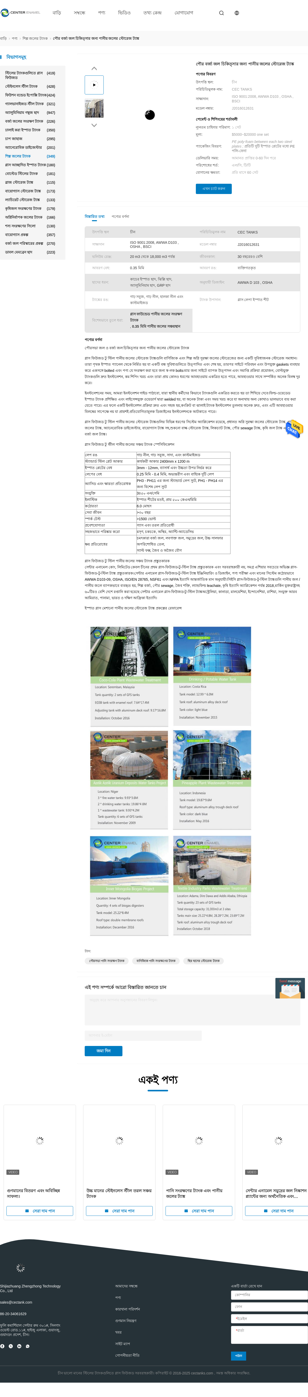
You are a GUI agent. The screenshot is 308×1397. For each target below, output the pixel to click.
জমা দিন (104, 1051)
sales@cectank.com (16, 1302)
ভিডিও (124, 12)
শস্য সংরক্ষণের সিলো (30, 226)
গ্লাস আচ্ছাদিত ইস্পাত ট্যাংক (30, 165)
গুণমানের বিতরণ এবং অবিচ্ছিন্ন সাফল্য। (33, 1194)
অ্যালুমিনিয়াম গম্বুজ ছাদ (30, 112)
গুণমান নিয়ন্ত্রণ (125, 1321)
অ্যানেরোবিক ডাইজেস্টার (30, 147)
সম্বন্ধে (79, 12)
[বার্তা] (269, 1335)
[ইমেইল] (269, 1319)
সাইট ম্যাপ (122, 1344)
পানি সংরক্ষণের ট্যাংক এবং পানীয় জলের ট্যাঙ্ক (194, 1194)
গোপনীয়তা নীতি (127, 1355)
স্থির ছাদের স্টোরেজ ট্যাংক (203, 961)
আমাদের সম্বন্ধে (126, 1286)
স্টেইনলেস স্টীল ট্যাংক (30, 86)
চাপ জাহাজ (30, 139)
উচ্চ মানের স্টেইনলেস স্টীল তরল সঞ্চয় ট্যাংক (118, 1194)
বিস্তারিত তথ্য (94, 217)
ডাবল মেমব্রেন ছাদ (30, 252)
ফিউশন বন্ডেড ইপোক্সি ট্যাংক (30, 95)
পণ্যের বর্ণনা (120, 217)
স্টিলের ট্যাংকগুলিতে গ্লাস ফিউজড (30, 75)
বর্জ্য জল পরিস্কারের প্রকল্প (30, 243)
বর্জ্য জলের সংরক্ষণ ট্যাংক (30, 121)
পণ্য (101, 12)
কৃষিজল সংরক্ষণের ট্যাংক (30, 208)
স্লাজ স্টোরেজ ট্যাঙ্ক (30, 182)
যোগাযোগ (184, 12)
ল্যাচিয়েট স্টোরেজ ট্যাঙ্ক (30, 200)
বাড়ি (57, 12)
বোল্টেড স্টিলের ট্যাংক (30, 173)
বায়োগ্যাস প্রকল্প (30, 234)
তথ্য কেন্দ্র (152, 12)
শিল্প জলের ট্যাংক (30, 156)
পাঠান (238, 1356)
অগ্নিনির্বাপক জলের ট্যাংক (30, 217)
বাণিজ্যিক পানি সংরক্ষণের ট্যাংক (156, 961)
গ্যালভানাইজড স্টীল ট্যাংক (30, 104)
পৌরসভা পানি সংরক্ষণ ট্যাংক (106, 961)
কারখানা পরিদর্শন (127, 1309)
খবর (118, 1332)
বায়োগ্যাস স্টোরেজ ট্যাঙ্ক (30, 191)
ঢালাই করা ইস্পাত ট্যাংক (30, 130)
